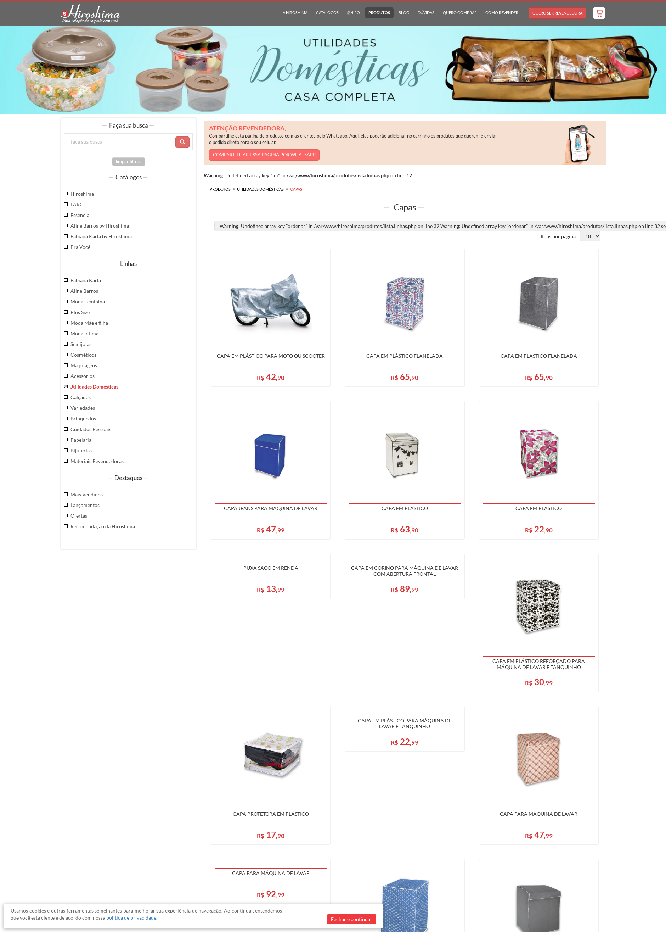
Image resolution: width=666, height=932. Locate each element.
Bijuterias (81, 450)
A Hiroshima (295, 12)
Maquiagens (83, 365)
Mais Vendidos (86, 494)
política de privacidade (131, 918)
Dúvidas (426, 12)
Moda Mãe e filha (89, 323)
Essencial (80, 215)
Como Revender (501, 12)
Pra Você (80, 247)
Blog (404, 12)
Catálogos (327, 12)
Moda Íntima (84, 333)
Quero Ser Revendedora (557, 13)
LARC (76, 204)
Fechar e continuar (351, 919)
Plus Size (80, 312)
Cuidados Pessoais (90, 429)
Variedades (82, 408)
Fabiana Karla (85, 280)
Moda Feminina (87, 301)
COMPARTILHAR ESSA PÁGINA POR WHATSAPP (264, 154)
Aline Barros (84, 291)
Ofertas (78, 516)
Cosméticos (83, 355)
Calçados (80, 397)
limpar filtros (128, 161)
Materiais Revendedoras (97, 461)
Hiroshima (82, 194)
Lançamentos (85, 505)
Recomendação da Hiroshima (102, 526)
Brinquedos (83, 418)
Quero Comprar (460, 12)
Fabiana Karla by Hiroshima (101, 236)
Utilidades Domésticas (93, 387)
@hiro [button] (353, 12)
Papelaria (80, 440)
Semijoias (80, 344)
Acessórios (82, 376)
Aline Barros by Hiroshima (99, 226)
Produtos (379, 12)
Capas (296, 189)
